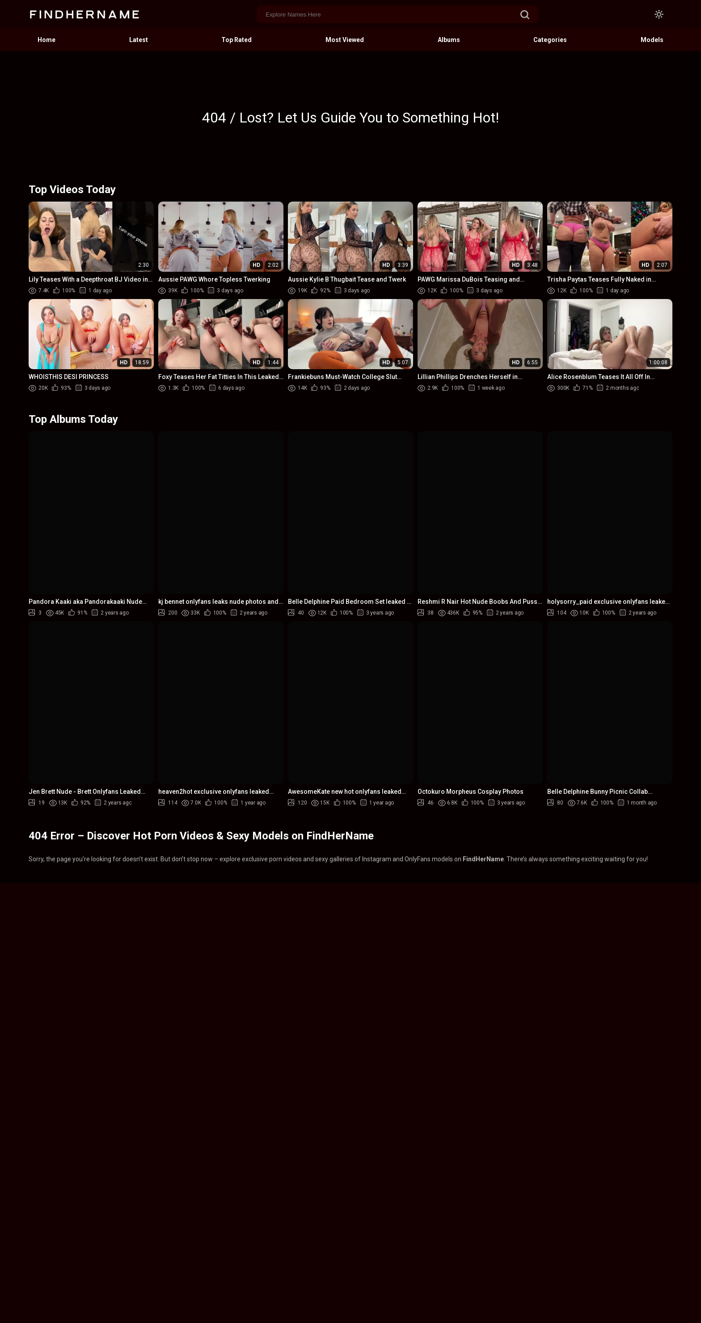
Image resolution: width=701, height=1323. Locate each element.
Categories (550, 39)
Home (46, 39)
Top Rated (236, 39)
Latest (138, 39)
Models (652, 39)
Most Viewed (344, 39)
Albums (449, 39)
